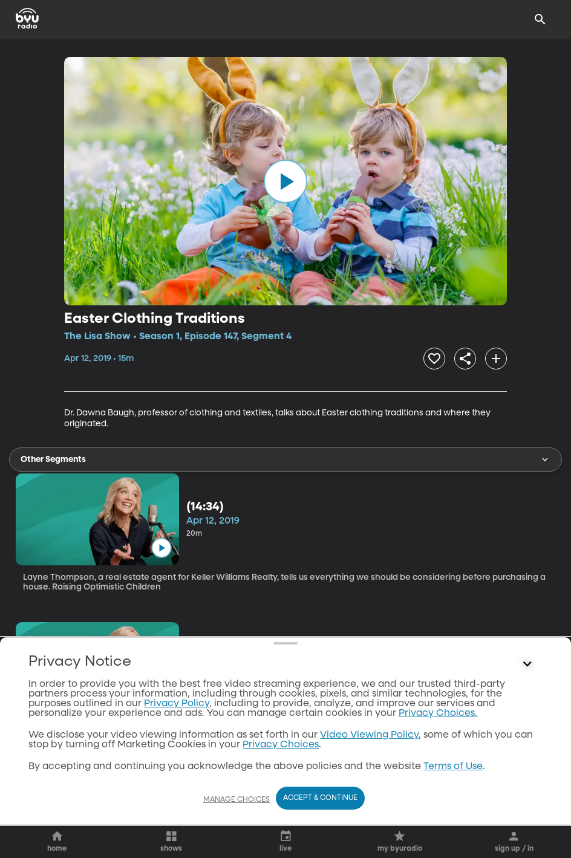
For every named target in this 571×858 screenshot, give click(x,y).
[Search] (540, 19)
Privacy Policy (176, 704)
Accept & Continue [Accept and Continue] (320, 798)
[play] (285, 181)
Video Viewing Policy (369, 735)
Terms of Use (453, 767)
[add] (496, 358)
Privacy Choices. (438, 713)
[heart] (434, 358)
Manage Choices (236, 800)
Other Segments (285, 459)
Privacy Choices (281, 745)
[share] (465, 358)
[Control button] (527, 664)
